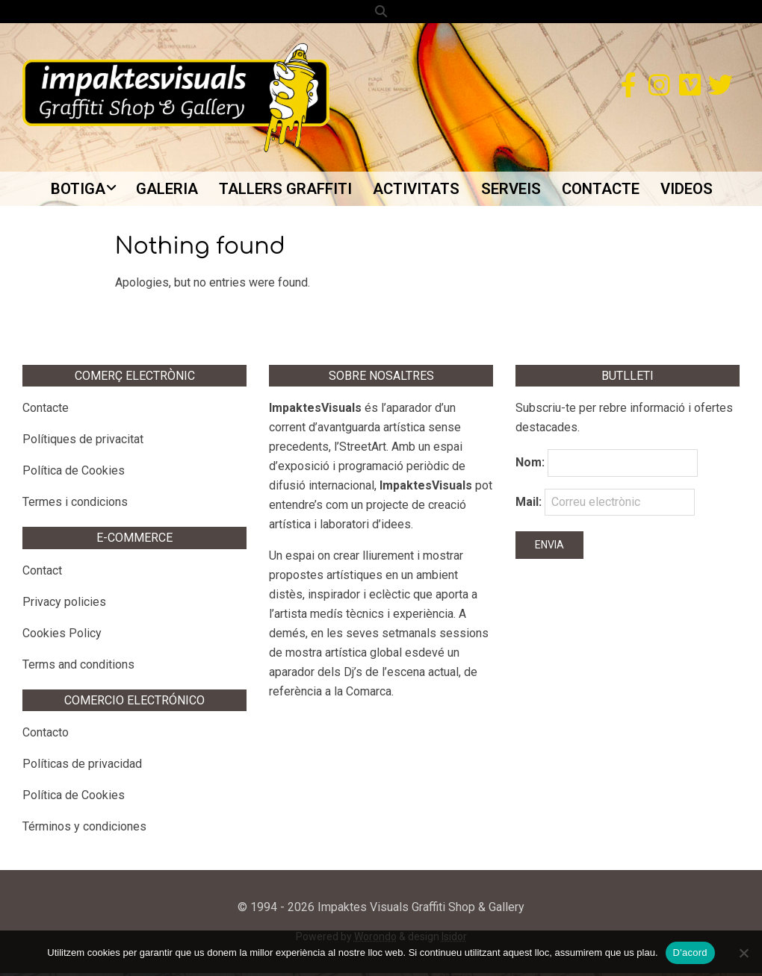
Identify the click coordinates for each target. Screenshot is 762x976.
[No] (743, 952)
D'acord (690, 952)
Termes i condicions (75, 505)
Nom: (530, 466)
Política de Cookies (73, 474)
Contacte (45, 411)
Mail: (605, 505)
